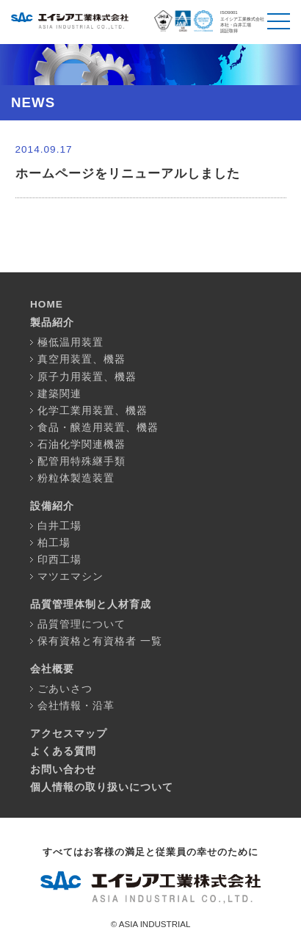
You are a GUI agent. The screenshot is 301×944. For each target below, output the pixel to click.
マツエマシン (70, 576)
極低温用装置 (70, 342)
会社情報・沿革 (76, 705)
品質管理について (81, 624)
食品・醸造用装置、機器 (98, 427)
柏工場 (53, 542)
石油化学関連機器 (81, 444)
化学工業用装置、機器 (92, 410)
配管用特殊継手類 (81, 461)
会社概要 (52, 669)
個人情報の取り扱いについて (101, 787)
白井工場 (59, 525)
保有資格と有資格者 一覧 (99, 641)
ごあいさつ (65, 688)
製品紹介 (52, 322)
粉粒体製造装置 (76, 478)
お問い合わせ (63, 769)
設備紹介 (52, 506)
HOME (46, 304)
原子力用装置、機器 (87, 376)
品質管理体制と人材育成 (90, 604)
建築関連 (59, 393)
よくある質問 (63, 751)
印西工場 (59, 559)
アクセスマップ (68, 733)
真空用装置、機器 (81, 359)
